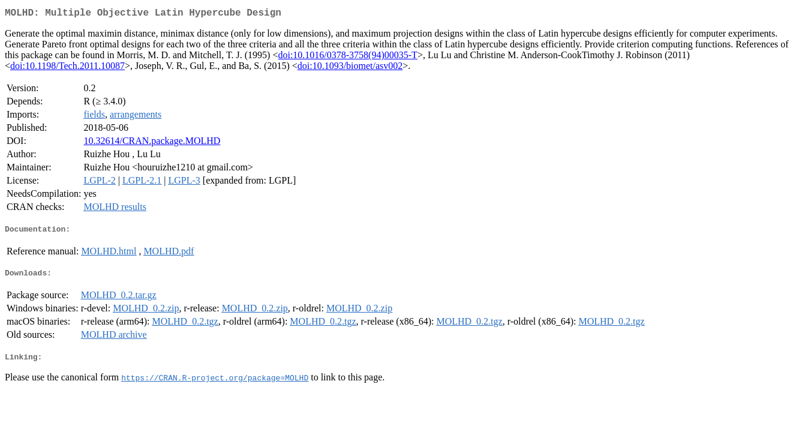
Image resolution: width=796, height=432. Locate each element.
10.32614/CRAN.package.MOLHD (151, 143)
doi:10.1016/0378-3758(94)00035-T (347, 57)
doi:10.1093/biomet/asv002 (350, 68)
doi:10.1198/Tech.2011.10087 (67, 68)
